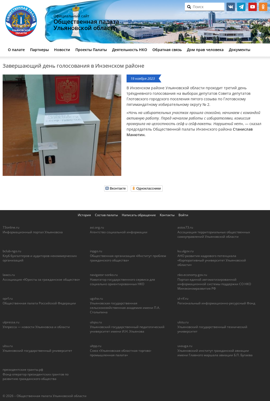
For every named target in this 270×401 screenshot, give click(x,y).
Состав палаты (106, 215)
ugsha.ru (96, 298)
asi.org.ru (97, 227)
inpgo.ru (96, 251)
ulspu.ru (96, 322)
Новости (62, 49)
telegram (241, 7)
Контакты (167, 215)
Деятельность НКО (129, 49)
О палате (16, 49)
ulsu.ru (8, 346)
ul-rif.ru (182, 298)
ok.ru (263, 7)
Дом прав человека (205, 49)
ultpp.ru (95, 346)
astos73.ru (185, 227)
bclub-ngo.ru (12, 251)
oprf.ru (8, 298)
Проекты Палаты (91, 49)
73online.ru (11, 227)
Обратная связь (167, 49)
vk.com (230, 7)
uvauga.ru (184, 346)
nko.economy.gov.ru (192, 275)
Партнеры (39, 49)
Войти (183, 215)
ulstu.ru (183, 322)
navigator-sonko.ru (104, 275)
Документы (239, 49)
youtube (252, 7)
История (84, 215)
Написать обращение (139, 215)
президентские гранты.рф (23, 369)
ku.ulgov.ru (185, 251)
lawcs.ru (9, 275)
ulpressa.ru (11, 322)
